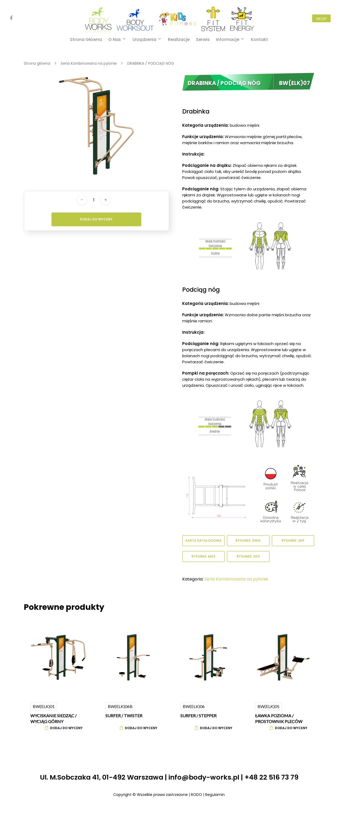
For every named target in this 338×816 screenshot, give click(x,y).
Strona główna (86, 40)
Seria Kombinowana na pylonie (89, 63)
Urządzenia (147, 40)
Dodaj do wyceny (96, 219)
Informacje (229, 40)
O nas (116, 40)
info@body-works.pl (203, 777)
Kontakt (259, 40)
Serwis (203, 40)
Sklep (321, 18)
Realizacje (179, 40)
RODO (196, 794)
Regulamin (215, 794)
